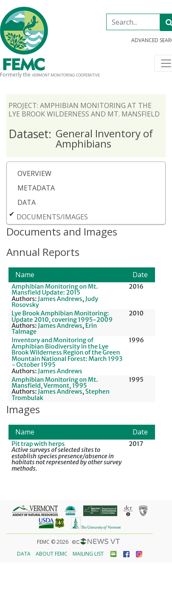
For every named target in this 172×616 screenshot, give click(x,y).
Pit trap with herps (38, 444)
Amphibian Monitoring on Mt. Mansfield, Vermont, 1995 (54, 382)
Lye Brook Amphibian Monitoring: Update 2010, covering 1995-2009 (62, 316)
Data (26, 202)
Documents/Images (52, 216)
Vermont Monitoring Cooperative (66, 75)
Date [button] (140, 274)
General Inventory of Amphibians (80, 138)
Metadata (36, 188)
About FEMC (52, 553)
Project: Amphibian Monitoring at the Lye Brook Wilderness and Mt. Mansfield (84, 110)
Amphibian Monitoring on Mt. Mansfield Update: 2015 (54, 289)
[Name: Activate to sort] (67, 274)
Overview (34, 173)
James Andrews (60, 299)
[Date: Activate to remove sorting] (140, 274)
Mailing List (88, 553)
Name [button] (24, 274)
